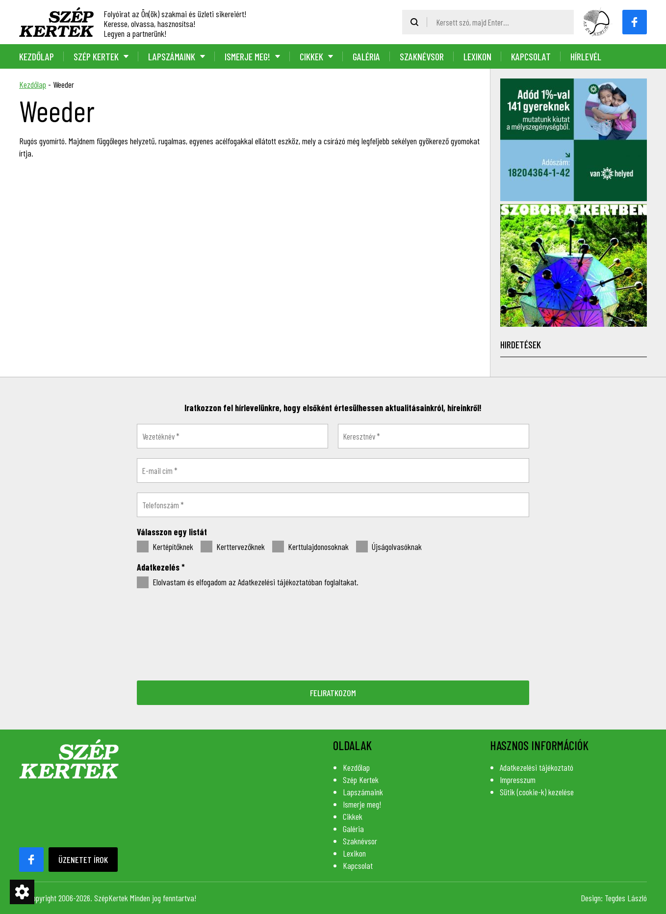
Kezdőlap (36, 56)
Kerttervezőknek (233, 547)
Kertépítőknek (165, 547)
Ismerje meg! (247, 56)
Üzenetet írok (83, 859)
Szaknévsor (422, 56)
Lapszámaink (171, 56)
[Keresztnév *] (433, 436)
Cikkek (311, 56)
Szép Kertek (96, 56)
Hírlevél (585, 56)
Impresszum (518, 779)
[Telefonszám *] (333, 505)
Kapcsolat (531, 56)
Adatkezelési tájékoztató (536, 767)
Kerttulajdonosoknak (310, 547)
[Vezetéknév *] (232, 436)
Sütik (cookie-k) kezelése (537, 791)
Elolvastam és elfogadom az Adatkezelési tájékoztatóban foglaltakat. (248, 582)
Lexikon (477, 56)
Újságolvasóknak (389, 547)
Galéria (366, 56)
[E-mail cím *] (333, 470)
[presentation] (333, 633)
